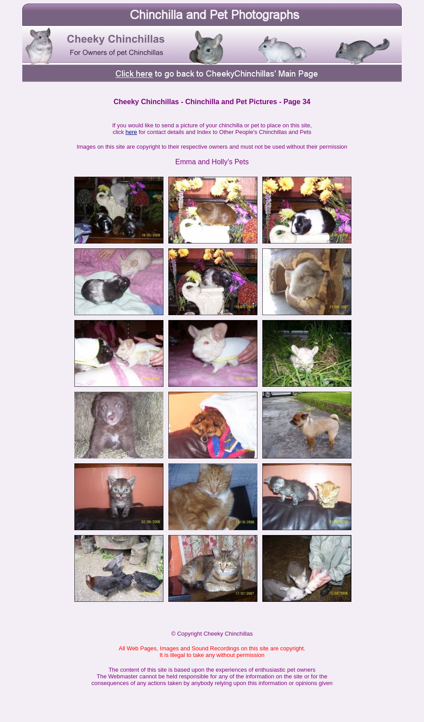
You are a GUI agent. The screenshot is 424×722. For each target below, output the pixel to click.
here (131, 132)
